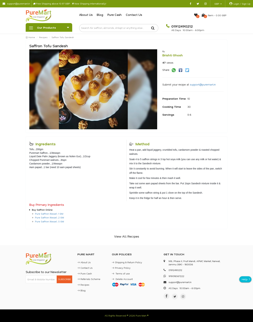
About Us (86, 15)
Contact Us (134, 15)
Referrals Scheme (88, 279)
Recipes (43, 37)
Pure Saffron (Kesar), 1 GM (49, 213)
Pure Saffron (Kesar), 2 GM (49, 217)
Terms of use (121, 273)
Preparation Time (174, 98)
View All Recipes (126, 236)
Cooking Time (171, 106)
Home (30, 37)
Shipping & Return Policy (127, 262)
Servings (168, 114)
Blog (100, 15)
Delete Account (122, 279)
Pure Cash (114, 15)
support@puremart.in (203, 84)
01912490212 (181, 26)
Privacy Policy (121, 267)
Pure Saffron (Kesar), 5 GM (49, 221)
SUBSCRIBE (64, 279)
